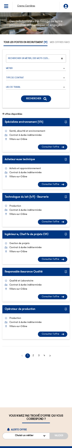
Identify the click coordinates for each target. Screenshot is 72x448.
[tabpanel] (36, 204)
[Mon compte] (66, 6)
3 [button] (38, 355)
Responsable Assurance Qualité (23, 271)
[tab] (25, 42)
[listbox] (36, 68)
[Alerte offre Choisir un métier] (26, 436)
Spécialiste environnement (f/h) (24, 122)
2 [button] (33, 355)
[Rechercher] (36, 98)
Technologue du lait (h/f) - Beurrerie (26, 197)
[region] (36, 23)
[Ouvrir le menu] (6, 6)
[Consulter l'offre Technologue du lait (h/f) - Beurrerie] (52, 222)
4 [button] (44, 355)
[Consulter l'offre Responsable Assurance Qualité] (52, 296)
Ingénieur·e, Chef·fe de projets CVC (26, 234)
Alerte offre (17, 430)
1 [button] (27, 355)
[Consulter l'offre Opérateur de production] (52, 334)
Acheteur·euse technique (20, 159)
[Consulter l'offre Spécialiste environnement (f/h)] (52, 147)
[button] (50, 355)
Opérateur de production (20, 309)
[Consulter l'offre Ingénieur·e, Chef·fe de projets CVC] (52, 259)
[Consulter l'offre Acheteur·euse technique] (52, 184)
